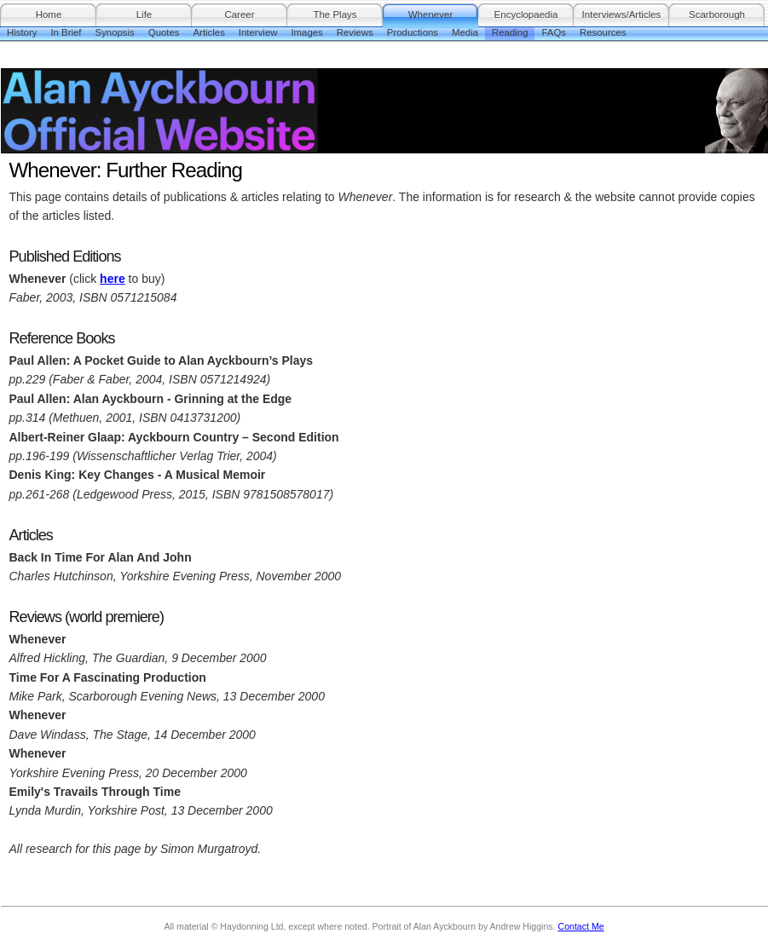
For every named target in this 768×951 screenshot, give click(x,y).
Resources (603, 32)
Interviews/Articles (621, 14)
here (112, 278)
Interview (258, 32)
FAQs (553, 32)
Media (465, 32)
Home (49, 14)
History (22, 32)
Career (239, 14)
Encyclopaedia (526, 14)
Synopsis (115, 32)
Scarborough (717, 14)
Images (306, 32)
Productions (412, 32)
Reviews (355, 32)
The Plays (334, 14)
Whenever (430, 14)
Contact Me (581, 926)
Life (144, 14)
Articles (209, 32)
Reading (510, 32)
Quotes (164, 32)
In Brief (65, 32)
